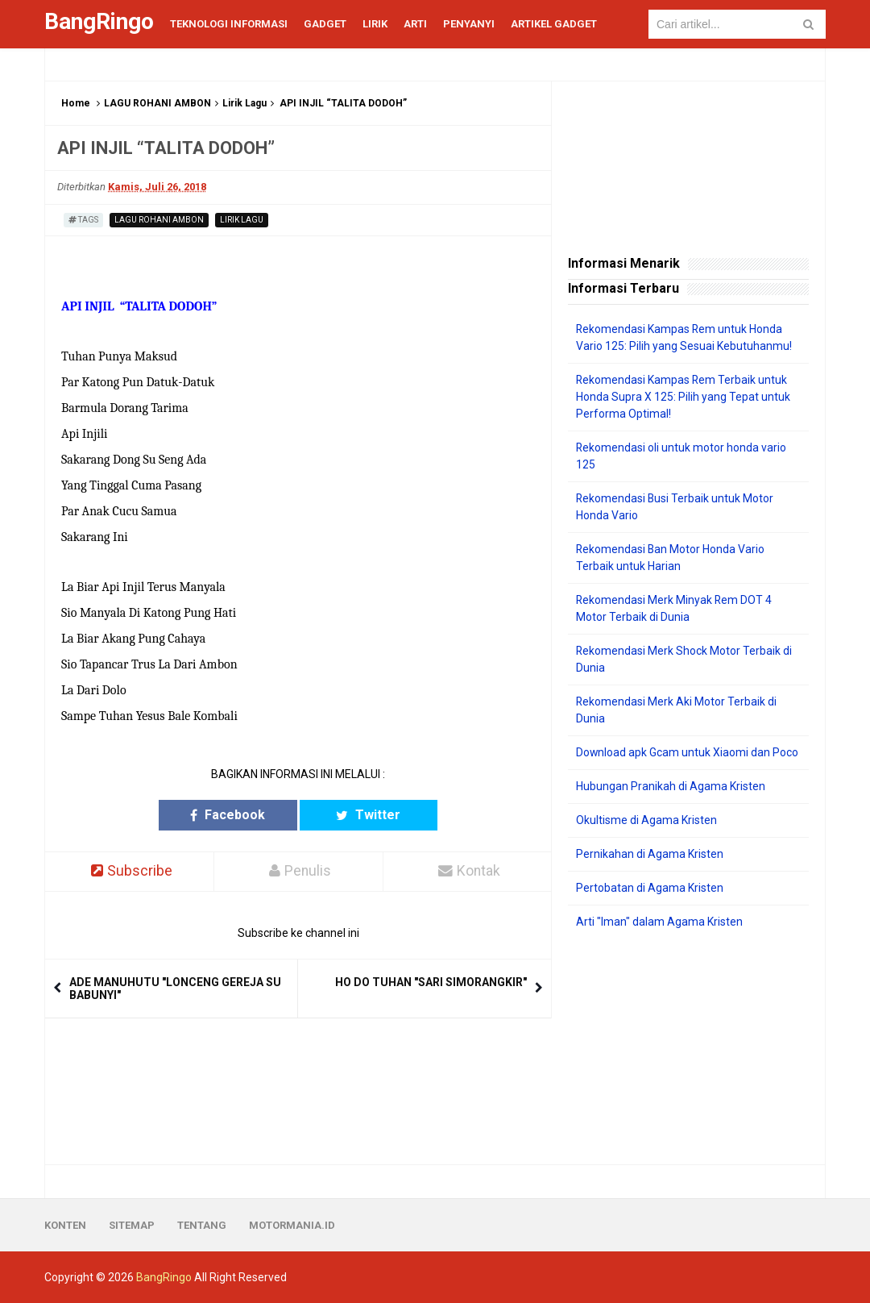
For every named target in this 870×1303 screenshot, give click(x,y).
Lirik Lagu (244, 103)
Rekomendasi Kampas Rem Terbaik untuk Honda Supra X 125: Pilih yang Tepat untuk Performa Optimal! (683, 396)
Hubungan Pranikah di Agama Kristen (670, 786)
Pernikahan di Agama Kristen (649, 853)
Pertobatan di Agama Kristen (649, 887)
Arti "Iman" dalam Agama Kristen (659, 921)
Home (75, 103)
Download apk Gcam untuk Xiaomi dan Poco (687, 752)
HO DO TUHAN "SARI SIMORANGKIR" (431, 982)
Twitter (361, 814)
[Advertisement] (688, 1047)
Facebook (235, 814)
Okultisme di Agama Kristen (646, 820)
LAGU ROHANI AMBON (157, 103)
